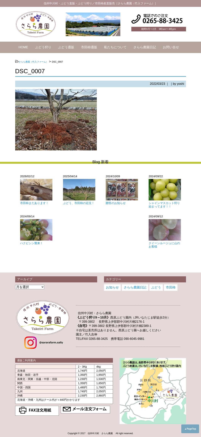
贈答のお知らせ (116, 203)
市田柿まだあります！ (34, 203)
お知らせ (112, 287)
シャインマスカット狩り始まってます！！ (164, 204)
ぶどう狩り (43, 47)
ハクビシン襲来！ (31, 243)
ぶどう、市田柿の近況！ (78, 203)
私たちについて (115, 47)
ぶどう (156, 287)
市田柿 (171, 287)
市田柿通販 (89, 47)
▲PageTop (190, 428)
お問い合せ (171, 47)
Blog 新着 (100, 162)
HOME (23, 47)
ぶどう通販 (66, 47)
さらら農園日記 (144, 47)
